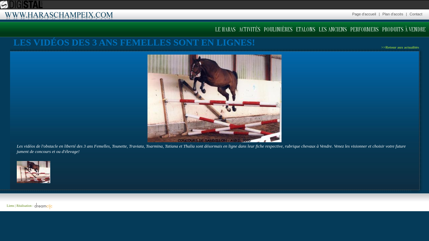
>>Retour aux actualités (400, 47)
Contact (416, 14)
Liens (10, 206)
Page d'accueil (364, 14)
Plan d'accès (392, 14)
